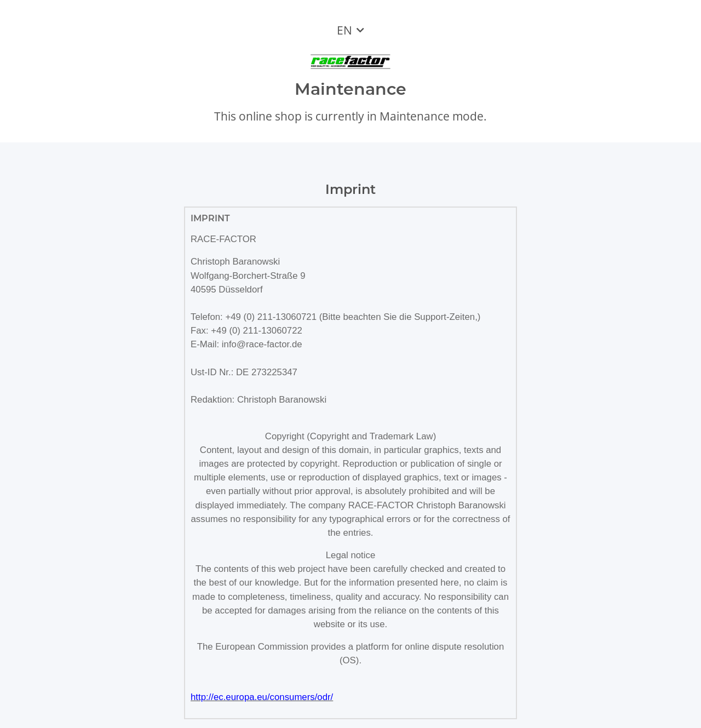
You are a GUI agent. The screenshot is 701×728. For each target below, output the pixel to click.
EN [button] (344, 30)
